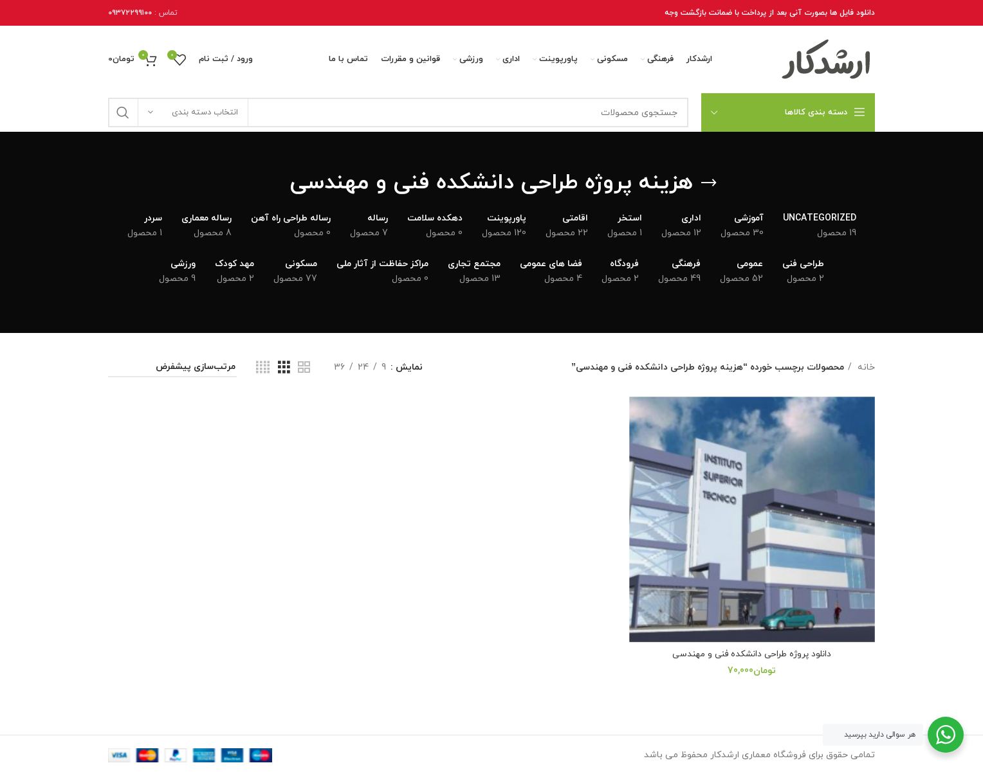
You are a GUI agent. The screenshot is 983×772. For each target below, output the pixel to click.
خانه (865, 367)
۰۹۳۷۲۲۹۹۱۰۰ (130, 13)
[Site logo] (826, 59)
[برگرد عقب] (709, 183)
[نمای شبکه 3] (284, 368)
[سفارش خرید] (172, 368)
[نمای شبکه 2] (304, 368)
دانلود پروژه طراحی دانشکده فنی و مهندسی (753, 651)
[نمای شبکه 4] (263, 368)
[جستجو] (398, 112)
